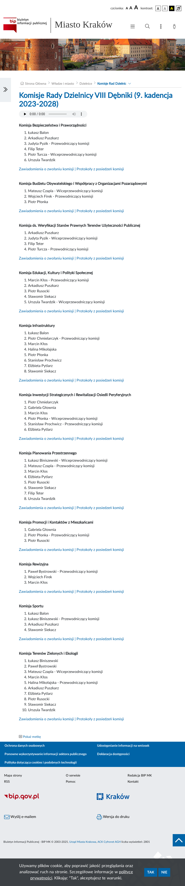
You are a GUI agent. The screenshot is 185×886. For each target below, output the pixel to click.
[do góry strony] (179, 840)
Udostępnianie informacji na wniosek (123, 745)
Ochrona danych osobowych (25, 745)
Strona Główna (35, 83)
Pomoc (71, 781)
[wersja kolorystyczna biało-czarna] (165, 8)
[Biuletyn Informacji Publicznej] (46, 799)
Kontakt (133, 781)
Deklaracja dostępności (113, 754)
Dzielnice (86, 83)
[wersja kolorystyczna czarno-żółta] (172, 8)
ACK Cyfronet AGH (109, 841)
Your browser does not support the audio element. (53, 114)
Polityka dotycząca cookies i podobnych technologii (41, 762)
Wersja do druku (113, 817)
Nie (164, 872)
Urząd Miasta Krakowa (82, 841)
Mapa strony (13, 775)
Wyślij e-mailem (20, 817)
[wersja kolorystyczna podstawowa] (158, 8)
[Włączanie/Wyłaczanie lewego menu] (5, 90)
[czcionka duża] (137, 8)
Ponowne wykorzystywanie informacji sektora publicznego (46, 754)
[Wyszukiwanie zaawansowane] (147, 26)
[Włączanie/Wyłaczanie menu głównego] (132, 27)
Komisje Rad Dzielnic (111, 83)
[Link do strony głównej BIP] (62, 25)
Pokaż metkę (32, 736)
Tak (150, 872)
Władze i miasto (62, 83)
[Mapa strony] (162, 27)
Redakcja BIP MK (140, 775)
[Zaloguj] (175, 27)
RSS (7, 781)
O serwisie (73, 775)
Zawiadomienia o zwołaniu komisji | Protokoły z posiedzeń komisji (71, 169)
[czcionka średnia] (131, 8)
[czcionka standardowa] (127, 8)
